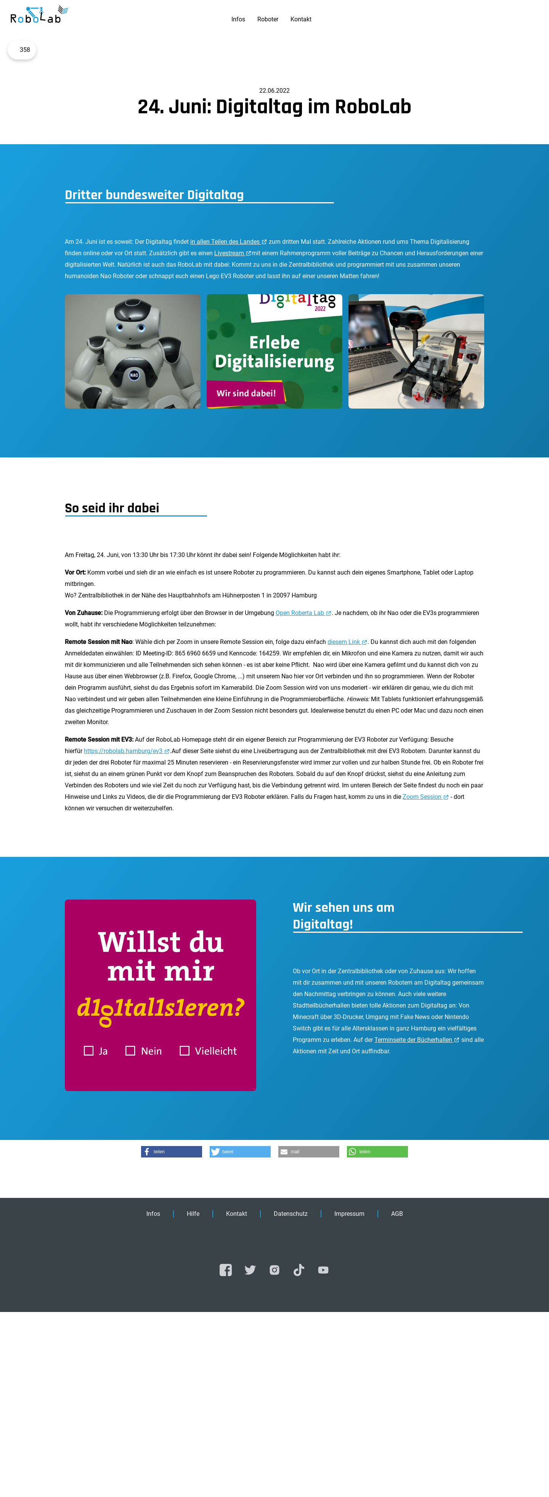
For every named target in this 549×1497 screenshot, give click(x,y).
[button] (171, 1336)
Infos (238, 19)
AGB (397, 1398)
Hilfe (193, 1398)
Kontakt (301, 19)
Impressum (349, 1398)
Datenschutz (291, 1398)
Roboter (267, 19)
